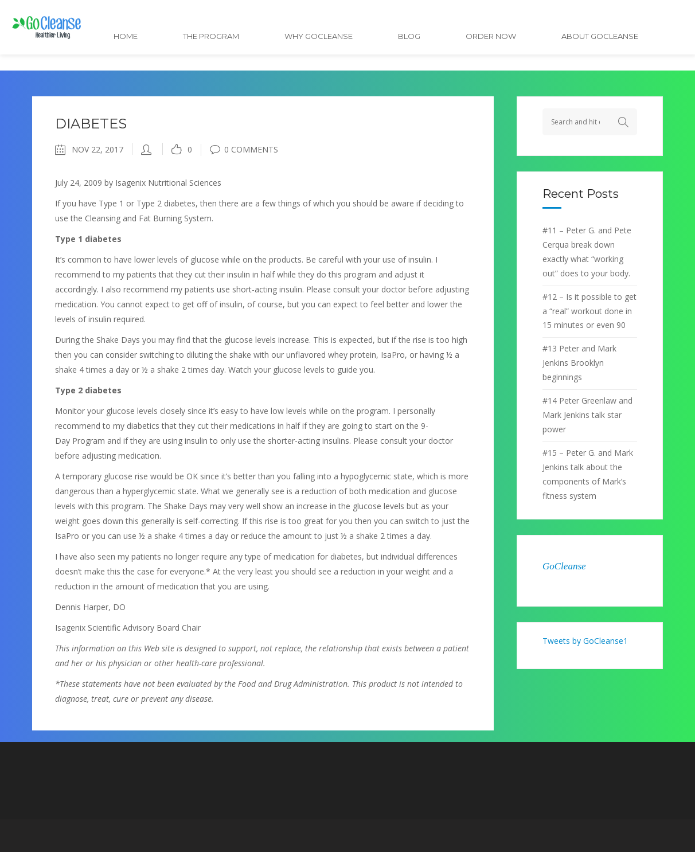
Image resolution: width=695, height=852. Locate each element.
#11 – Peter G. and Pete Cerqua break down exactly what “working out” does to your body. (586, 252)
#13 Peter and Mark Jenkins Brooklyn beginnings (579, 362)
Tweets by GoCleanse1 (585, 640)
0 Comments (244, 149)
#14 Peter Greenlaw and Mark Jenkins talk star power (587, 415)
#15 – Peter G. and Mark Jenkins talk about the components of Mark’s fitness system (587, 474)
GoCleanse (564, 566)
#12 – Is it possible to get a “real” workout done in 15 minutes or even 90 (589, 311)
